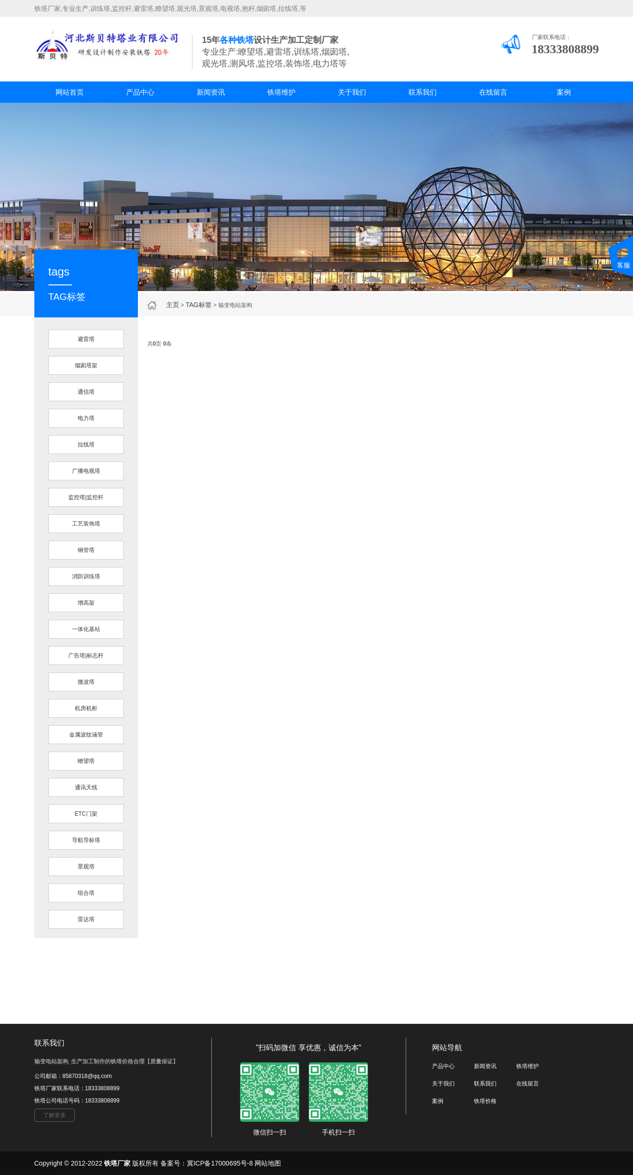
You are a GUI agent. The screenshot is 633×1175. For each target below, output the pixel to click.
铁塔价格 (485, 1101)
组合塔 (86, 893)
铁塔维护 (281, 92)
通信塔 (86, 392)
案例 (564, 92)
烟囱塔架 (86, 365)
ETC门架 (86, 813)
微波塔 (86, 682)
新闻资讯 (211, 92)
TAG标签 (198, 304)
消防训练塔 (86, 576)
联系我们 (423, 92)
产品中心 (140, 92)
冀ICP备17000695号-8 (220, 1163)
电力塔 (86, 418)
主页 (172, 304)
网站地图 (268, 1163)
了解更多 (54, 1115)
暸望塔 (86, 761)
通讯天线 (86, 787)
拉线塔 (86, 444)
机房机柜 (86, 708)
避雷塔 (86, 339)
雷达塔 (86, 919)
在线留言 (493, 92)
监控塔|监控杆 (86, 497)
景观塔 (86, 866)
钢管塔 (86, 550)
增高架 (86, 603)
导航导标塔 (86, 840)
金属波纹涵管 (86, 734)
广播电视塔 (86, 471)
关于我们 (352, 92)
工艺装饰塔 (86, 523)
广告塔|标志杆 (86, 655)
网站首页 (70, 92)
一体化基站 (86, 629)
